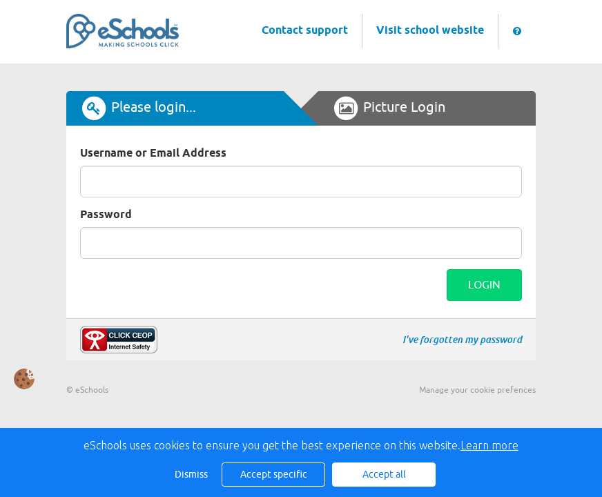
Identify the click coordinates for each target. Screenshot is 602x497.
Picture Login (388, 108)
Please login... (138, 108)
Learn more (489, 445)
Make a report (118, 339)
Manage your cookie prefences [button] (477, 390)
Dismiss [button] (191, 474)
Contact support (305, 30)
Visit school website (430, 30)
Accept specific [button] (273, 474)
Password (106, 215)
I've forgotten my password (462, 339)
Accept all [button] (384, 474)
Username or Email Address (153, 153)
